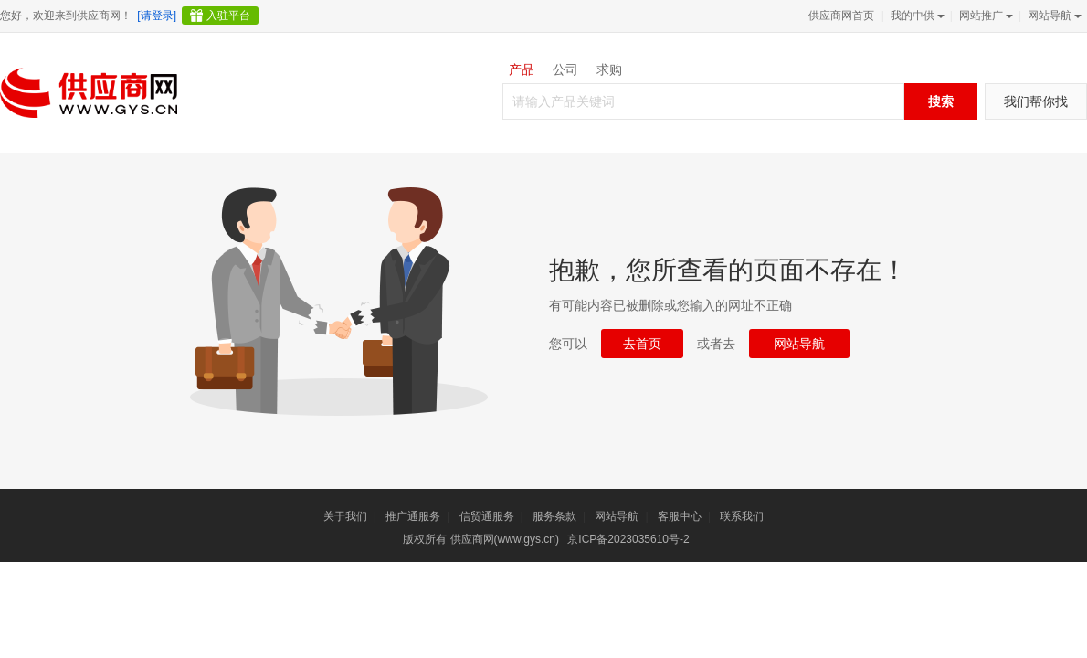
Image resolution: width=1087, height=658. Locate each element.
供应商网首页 (841, 15)
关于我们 (345, 516)
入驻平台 (228, 15)
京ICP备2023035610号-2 (628, 539)
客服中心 (680, 516)
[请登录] (156, 15)
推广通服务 (412, 516)
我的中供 (916, 15)
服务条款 (554, 516)
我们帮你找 (1036, 101)
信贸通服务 (486, 516)
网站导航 (1053, 15)
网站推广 (984, 15)
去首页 (642, 343)
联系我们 (742, 516)
